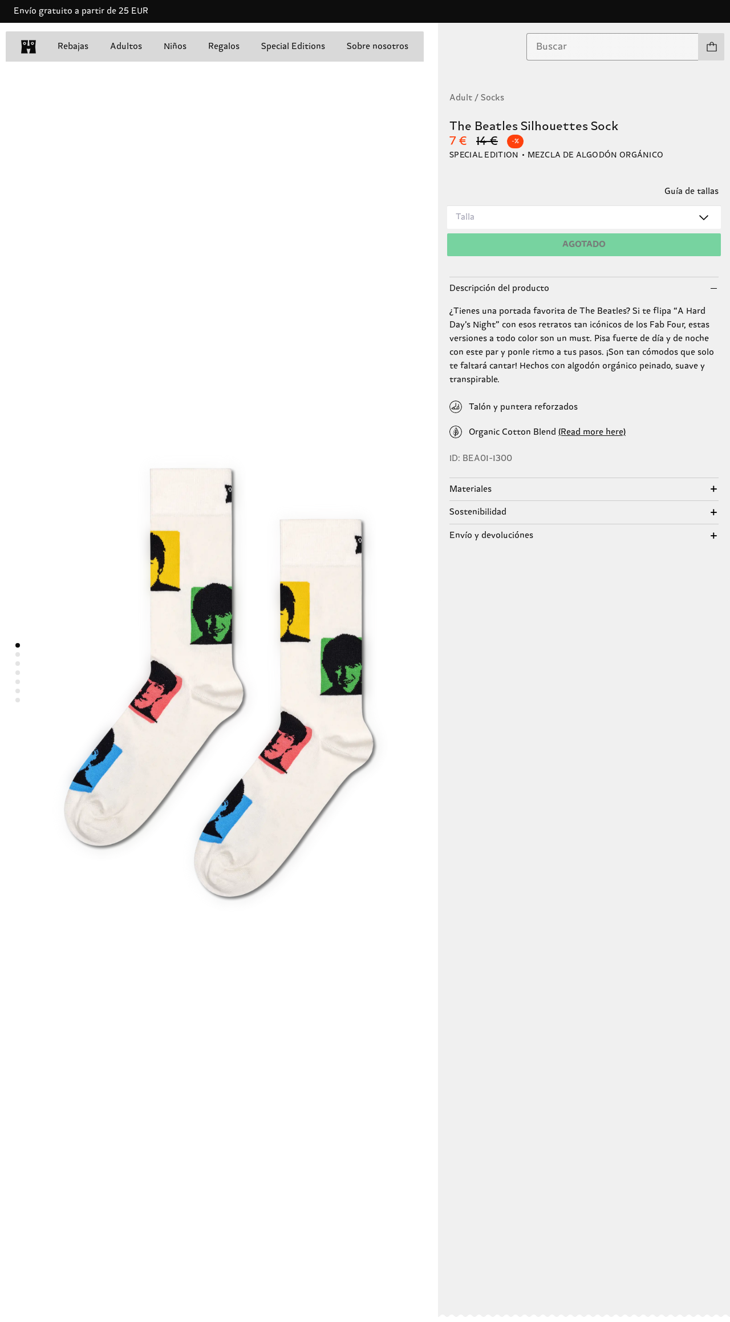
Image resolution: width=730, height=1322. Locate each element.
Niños (175, 46)
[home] (28, 47)
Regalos (224, 46)
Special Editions (293, 46)
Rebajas (73, 46)
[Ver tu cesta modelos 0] (711, 46)
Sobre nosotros (377, 46)
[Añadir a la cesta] (584, 244)
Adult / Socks (476, 98)
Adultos (126, 46)
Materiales (470, 489)
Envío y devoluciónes (491, 535)
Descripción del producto (499, 288)
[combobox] (612, 47)
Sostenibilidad (477, 512)
